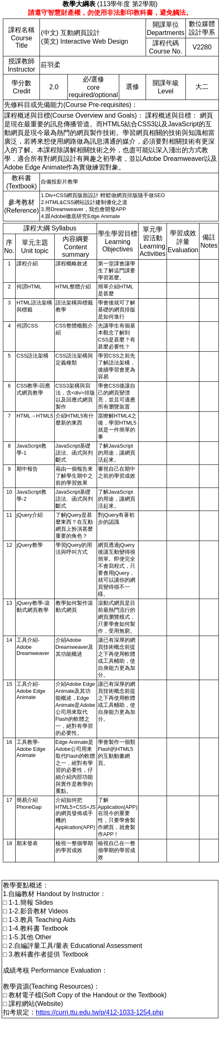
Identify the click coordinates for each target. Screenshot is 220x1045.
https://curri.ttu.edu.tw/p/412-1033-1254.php (99, 1012)
